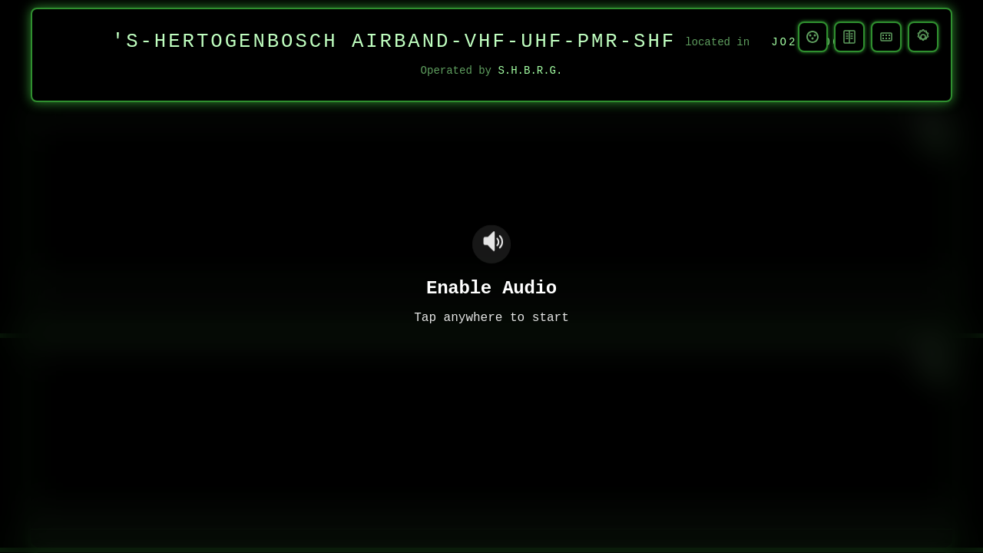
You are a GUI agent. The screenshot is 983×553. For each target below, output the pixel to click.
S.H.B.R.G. (530, 71)
